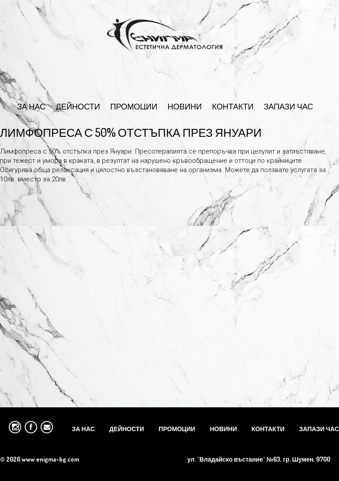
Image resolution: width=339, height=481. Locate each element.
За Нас (31, 105)
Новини (184, 105)
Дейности (78, 105)
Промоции (134, 105)
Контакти (232, 105)
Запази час (288, 105)
